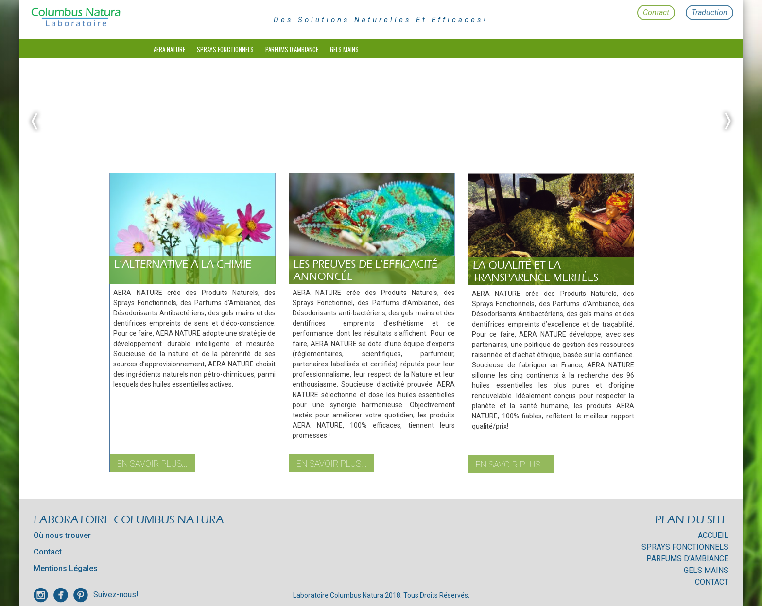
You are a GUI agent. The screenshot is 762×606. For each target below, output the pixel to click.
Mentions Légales (66, 568)
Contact (656, 12)
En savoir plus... (152, 463)
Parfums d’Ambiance (291, 49)
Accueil (713, 535)
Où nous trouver (62, 535)
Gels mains (344, 49)
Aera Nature (169, 49)
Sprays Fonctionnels (225, 49)
